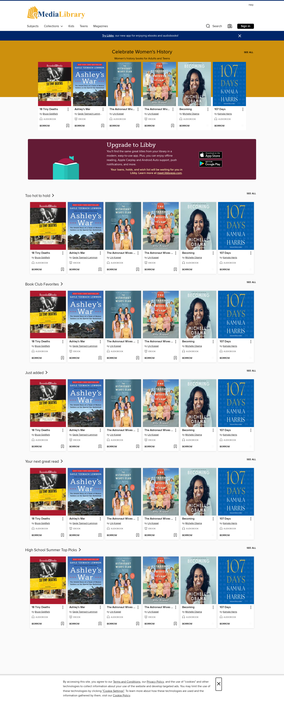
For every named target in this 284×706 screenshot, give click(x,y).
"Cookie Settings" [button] (113, 691)
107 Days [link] (219, 109)
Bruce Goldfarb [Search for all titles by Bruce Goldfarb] (50, 113)
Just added (36, 373)
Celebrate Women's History (142, 52)
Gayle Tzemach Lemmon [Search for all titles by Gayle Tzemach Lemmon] (90, 113)
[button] (213, 26)
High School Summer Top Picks (53, 550)
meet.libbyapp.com (169, 173)
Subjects (33, 26)
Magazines (100, 26)
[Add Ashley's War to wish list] (102, 126)
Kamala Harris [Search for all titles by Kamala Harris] (225, 113)
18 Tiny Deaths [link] (49, 109)
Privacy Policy (155, 682)
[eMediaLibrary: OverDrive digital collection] (56, 13)
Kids (71, 26)
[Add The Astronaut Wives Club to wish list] (137, 126)
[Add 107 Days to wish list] (242, 126)
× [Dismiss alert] (240, 36)
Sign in (245, 26)
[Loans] (230, 26)
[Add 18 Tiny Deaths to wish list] (67, 126)
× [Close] (218, 684)
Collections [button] (53, 26)
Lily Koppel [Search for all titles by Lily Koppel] (118, 113)
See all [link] (248, 52)
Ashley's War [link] (82, 109)
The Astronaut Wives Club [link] (123, 109)
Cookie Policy (121, 695)
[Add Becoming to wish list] (207, 126)
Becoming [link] (185, 109)
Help (251, 5)
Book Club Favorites (44, 284)
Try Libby (108, 36)
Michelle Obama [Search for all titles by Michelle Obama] (191, 113)
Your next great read (44, 461)
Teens (84, 26)
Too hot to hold (40, 196)
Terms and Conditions (126, 682)
